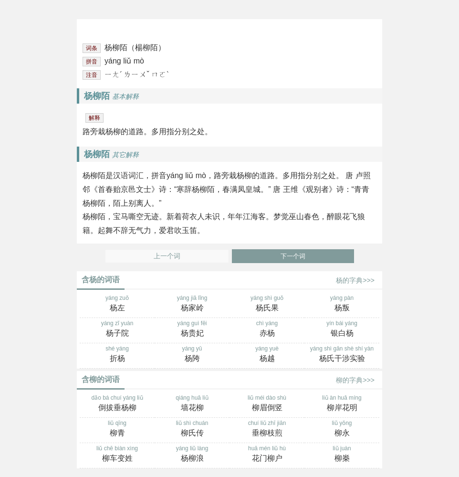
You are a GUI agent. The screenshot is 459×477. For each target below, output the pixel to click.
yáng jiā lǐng (192, 304)
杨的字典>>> (355, 280)
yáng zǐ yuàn (117, 329)
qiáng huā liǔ (192, 403)
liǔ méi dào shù (267, 403)
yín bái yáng (341, 329)
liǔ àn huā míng (341, 403)
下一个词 (293, 256)
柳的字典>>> (355, 380)
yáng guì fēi (192, 329)
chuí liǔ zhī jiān (267, 429)
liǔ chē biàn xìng (117, 454)
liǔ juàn (341, 454)
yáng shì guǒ (267, 304)
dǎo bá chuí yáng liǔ (117, 403)
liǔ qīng (117, 429)
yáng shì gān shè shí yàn (341, 354)
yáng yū (192, 354)
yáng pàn (341, 304)
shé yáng (117, 354)
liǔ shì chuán (192, 429)
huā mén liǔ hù (267, 454)
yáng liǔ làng (192, 454)
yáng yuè (267, 354)
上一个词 (167, 256)
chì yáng (267, 329)
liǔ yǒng (341, 429)
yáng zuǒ (117, 304)
